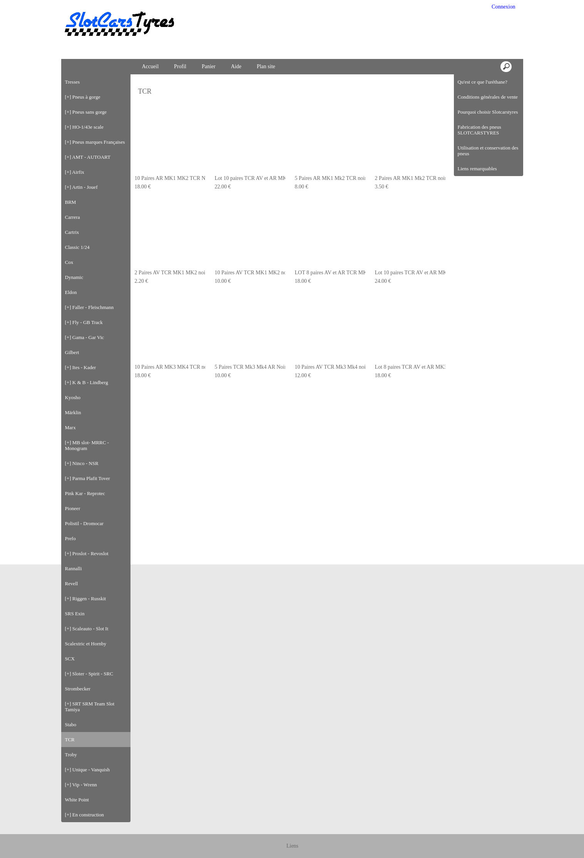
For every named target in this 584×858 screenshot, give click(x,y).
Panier (209, 66)
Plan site (266, 66)
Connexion (502, 7)
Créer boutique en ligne (292, 849)
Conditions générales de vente (488, 97)
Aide (236, 66)
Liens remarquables (477, 168)
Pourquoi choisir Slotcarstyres (488, 112)
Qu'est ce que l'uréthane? (482, 82)
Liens (292, 831)
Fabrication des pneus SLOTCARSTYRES (479, 130)
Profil (180, 66)
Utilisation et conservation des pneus (488, 150)
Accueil (150, 66)
